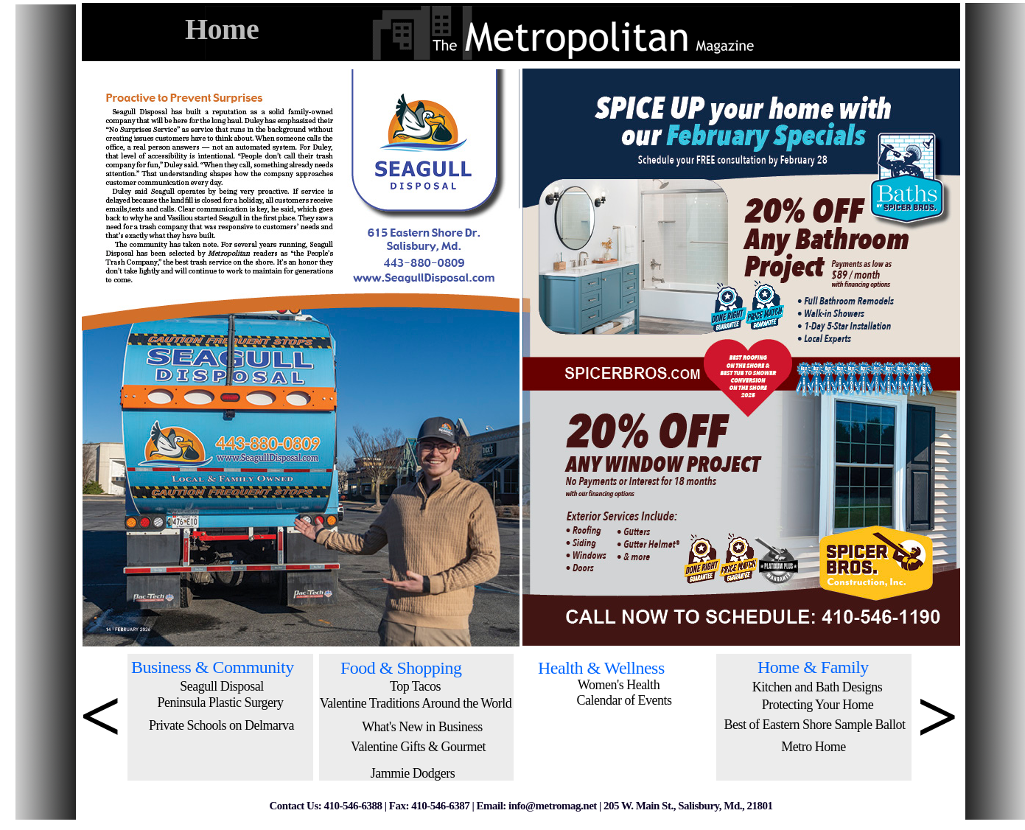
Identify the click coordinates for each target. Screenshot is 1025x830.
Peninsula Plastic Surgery (220, 702)
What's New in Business (422, 726)
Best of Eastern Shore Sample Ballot (815, 724)
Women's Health (619, 684)
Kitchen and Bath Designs (817, 687)
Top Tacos (415, 686)
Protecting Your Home (818, 704)
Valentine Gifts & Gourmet (418, 746)
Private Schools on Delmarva (221, 725)
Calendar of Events (624, 700)
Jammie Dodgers (413, 773)
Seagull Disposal (222, 686)
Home (222, 29)
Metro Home (813, 746)
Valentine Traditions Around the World (416, 703)
